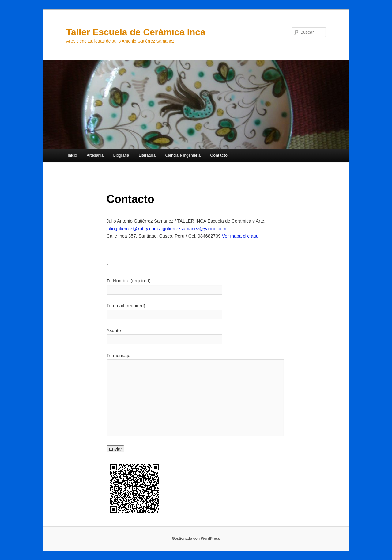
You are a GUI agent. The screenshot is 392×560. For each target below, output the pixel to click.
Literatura (147, 155)
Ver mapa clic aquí (241, 235)
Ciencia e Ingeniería (183, 155)
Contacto (219, 155)
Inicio (72, 155)
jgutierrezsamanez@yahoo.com (194, 228)
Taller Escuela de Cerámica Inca (135, 32)
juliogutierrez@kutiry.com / (134, 228)
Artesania (95, 155)
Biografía (121, 155)
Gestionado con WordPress (196, 538)
